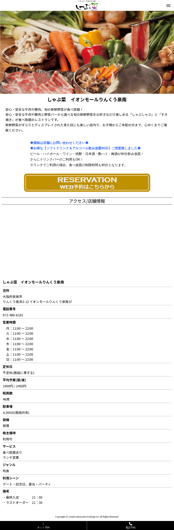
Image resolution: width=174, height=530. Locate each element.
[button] (4, 52)
